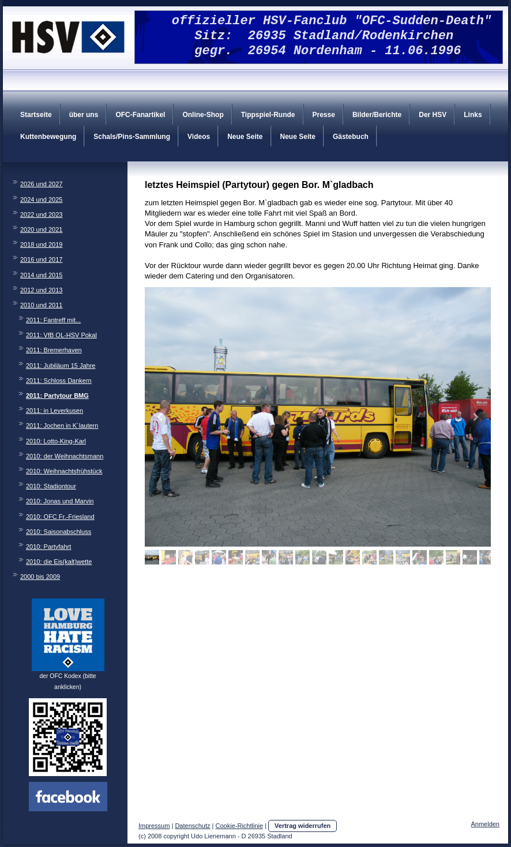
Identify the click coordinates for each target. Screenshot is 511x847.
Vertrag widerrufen (302, 825)
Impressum (154, 825)
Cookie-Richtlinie (240, 825)
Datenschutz (192, 825)
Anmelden (485, 823)
